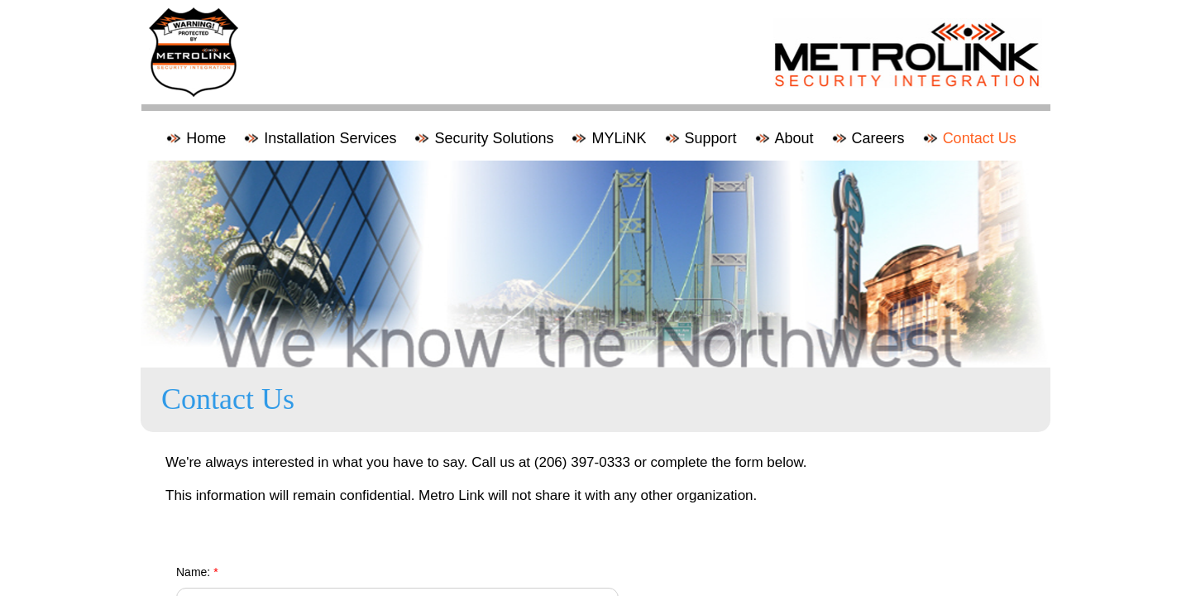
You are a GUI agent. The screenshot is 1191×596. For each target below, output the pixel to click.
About (794, 138)
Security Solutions (493, 138)
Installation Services (330, 138)
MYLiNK (618, 138)
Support (711, 138)
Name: (197, 572)
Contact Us (979, 138)
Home (206, 138)
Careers (878, 138)
